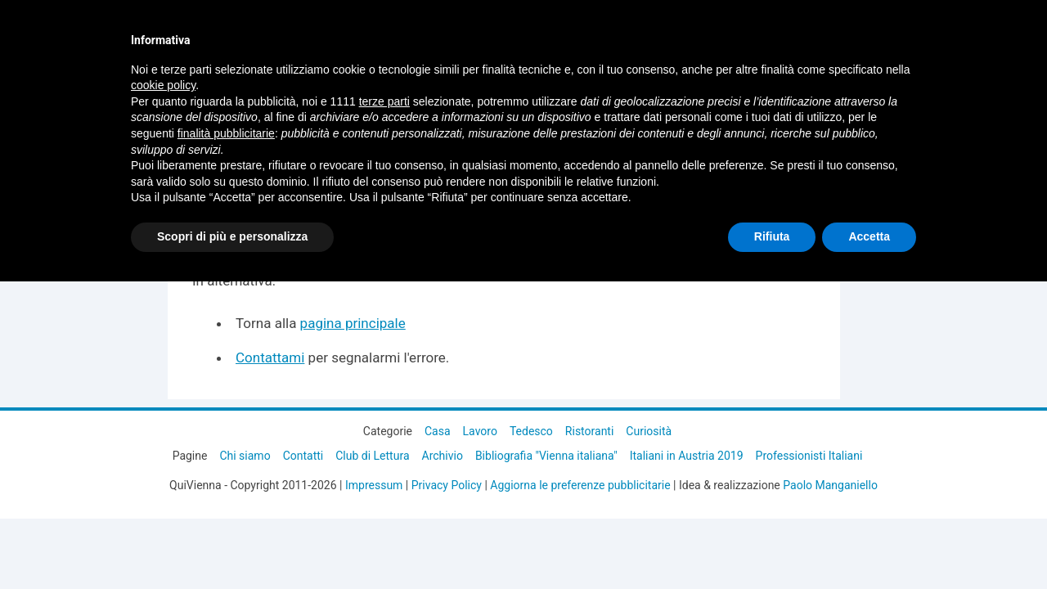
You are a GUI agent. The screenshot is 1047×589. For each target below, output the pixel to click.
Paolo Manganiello (830, 485)
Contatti (303, 455)
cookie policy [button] (163, 85)
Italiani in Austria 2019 (687, 455)
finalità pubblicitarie (226, 133)
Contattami (270, 357)
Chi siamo (244, 455)
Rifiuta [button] (772, 236)
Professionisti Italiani (809, 455)
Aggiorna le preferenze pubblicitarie (580, 485)
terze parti (384, 101)
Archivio (442, 455)
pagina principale (353, 323)
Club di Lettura (372, 455)
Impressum (373, 485)
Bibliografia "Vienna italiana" (546, 455)
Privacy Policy (446, 485)
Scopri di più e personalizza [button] (232, 236)
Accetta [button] (869, 236)
